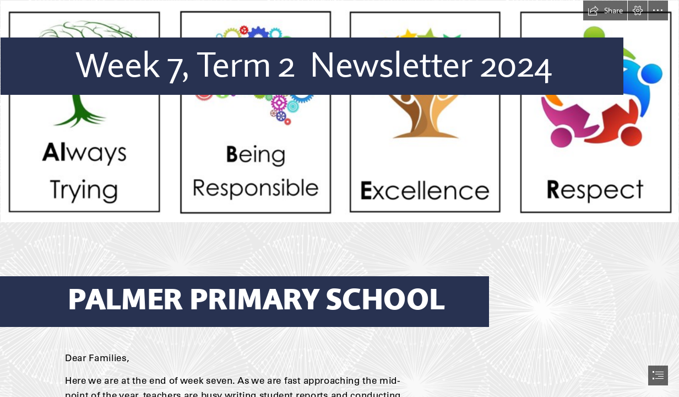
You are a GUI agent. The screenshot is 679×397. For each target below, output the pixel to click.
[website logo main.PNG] (339, 111)
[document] (339, 198)
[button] (605, 10)
